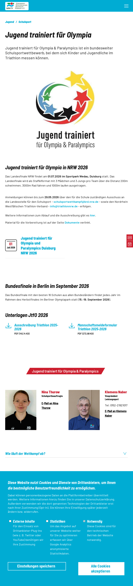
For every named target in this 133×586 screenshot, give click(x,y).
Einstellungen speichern (36, 566)
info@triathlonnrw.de (64, 206)
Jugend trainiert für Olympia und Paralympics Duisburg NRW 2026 (38, 245)
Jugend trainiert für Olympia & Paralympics (65, 371)
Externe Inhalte (24, 521)
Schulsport (25, 22)
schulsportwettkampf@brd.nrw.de (76, 201)
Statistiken (57, 521)
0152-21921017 (118, 405)
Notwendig (94, 521)
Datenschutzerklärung (100, 499)
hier (92, 215)
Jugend (9, 22)
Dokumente (72, 222)
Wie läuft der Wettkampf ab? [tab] (66, 453)
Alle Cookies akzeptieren (100, 568)
